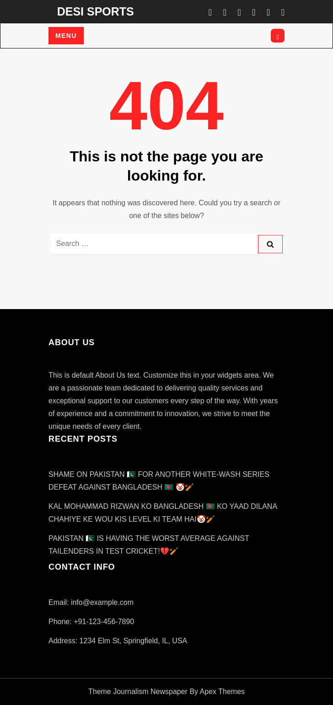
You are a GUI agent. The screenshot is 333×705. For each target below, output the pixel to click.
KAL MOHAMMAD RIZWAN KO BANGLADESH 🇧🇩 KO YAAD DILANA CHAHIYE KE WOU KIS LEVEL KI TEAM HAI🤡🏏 (162, 512)
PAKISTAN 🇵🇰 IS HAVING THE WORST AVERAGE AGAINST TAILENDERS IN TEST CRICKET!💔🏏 (148, 544)
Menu (66, 35)
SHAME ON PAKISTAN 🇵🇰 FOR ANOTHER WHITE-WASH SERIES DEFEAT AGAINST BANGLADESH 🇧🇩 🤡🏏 (158, 480)
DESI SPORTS (95, 11)
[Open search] (278, 36)
